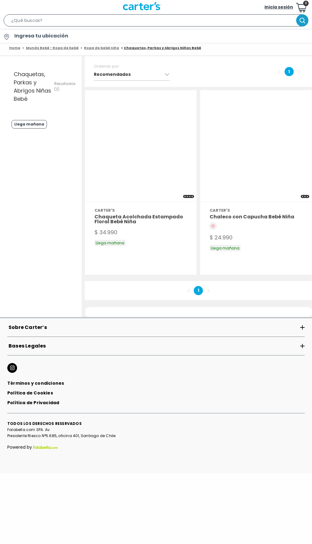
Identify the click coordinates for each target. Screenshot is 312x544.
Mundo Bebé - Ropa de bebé (52, 47)
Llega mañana (23, 155)
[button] (156, 21)
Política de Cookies (30, 470)
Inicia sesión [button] (278, 7)
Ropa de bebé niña (101, 47)
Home (14, 47)
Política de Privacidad (33, 479)
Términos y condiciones (35, 460)
